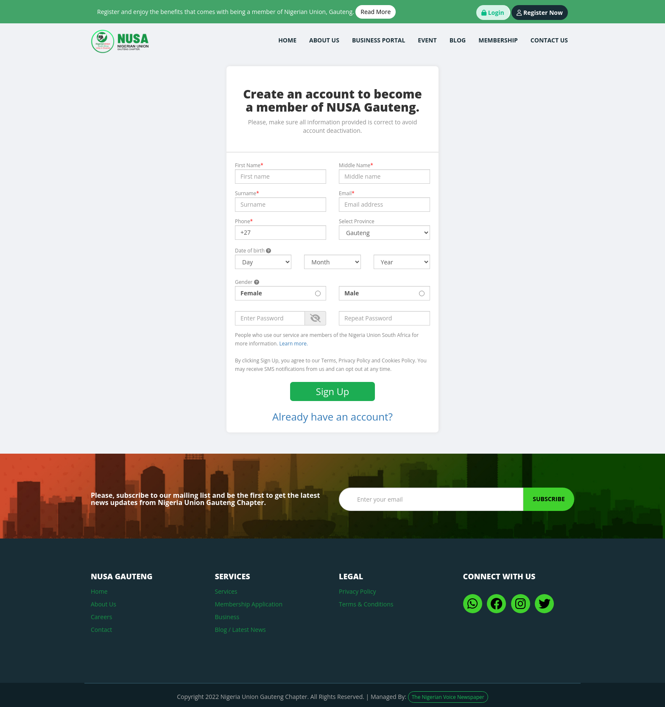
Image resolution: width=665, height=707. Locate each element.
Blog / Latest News (240, 630)
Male (384, 293)
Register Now (540, 12)
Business (227, 617)
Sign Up (332, 391)
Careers (101, 617)
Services (226, 591)
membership (498, 40)
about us (324, 40)
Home (99, 591)
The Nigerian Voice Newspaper (448, 697)
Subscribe (548, 499)
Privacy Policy (357, 591)
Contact (101, 630)
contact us (549, 40)
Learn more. (293, 343)
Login (492, 12)
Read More (375, 12)
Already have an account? (332, 417)
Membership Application (249, 604)
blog (458, 40)
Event (427, 40)
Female (280, 293)
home (287, 40)
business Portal (378, 40)
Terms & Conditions (366, 604)
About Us (103, 604)
